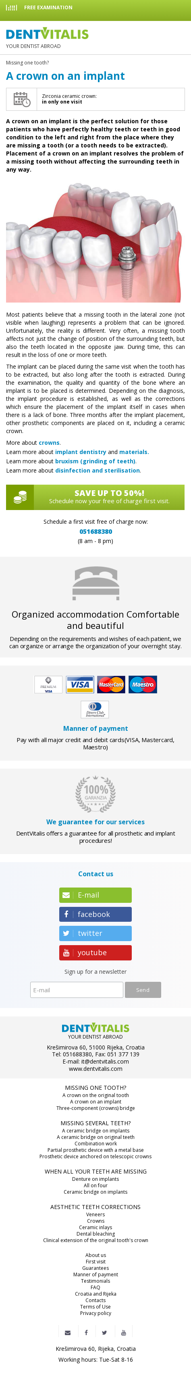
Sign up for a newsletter (95, 972)
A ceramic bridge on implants (95, 1131)
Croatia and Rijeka (95, 1294)
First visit (96, 1262)
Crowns (95, 1221)
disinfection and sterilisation (97, 470)
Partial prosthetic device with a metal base (96, 1150)
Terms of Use (95, 1307)
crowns (49, 442)
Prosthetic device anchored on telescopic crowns (95, 1156)
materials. (134, 452)
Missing (27, 63)
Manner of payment (95, 1274)
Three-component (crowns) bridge (95, 1108)
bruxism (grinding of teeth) (95, 461)
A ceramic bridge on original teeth (96, 1137)
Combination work (96, 1144)
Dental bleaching (96, 1234)
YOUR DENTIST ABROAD (47, 38)
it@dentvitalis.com (105, 1061)
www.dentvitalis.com (95, 1068)
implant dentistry (80, 452)
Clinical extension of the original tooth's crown (95, 1240)
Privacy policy (95, 1313)
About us (95, 1255)
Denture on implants (95, 1179)
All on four (96, 1185)
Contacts (95, 1300)
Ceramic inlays (95, 1227)
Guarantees (95, 1268)
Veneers (95, 1214)
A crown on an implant (95, 1102)
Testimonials (95, 1281)
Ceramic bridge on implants (95, 1192)
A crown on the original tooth (95, 1095)
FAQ (95, 1287)
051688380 (95, 531)
